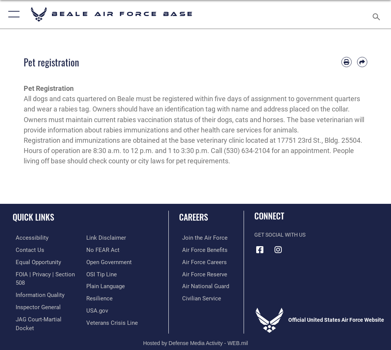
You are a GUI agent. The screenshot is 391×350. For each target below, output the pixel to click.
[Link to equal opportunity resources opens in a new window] (34, 261)
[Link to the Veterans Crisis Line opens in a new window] (109, 308)
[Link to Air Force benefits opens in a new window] (200, 249)
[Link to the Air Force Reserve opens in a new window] (199, 272)
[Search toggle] (378, 14)
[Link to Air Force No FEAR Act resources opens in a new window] (101, 237)
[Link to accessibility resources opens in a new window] (27, 237)
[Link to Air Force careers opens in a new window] (199, 261)
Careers (193, 217)
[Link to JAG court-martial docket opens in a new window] (43, 308)
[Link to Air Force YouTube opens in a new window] (296, 247)
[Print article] (346, 62)
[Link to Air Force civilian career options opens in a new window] (196, 296)
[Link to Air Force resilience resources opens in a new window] (98, 284)
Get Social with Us (279, 235)
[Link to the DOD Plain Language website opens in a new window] (104, 272)
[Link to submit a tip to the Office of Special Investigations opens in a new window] (100, 261)
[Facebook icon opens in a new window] (260, 249)
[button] (12, 14)
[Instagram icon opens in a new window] (278, 249)
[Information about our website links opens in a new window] (30, 319)
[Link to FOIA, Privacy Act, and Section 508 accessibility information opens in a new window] (45, 272)
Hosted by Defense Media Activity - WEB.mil (195, 333)
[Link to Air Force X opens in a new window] (315, 247)
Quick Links (33, 217)
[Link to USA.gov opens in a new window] (96, 296)
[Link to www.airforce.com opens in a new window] (199, 237)
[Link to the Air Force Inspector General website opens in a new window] (34, 296)
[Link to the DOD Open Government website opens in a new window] (107, 249)
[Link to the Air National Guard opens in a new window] (201, 284)
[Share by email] (362, 62)
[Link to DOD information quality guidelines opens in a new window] (36, 284)
